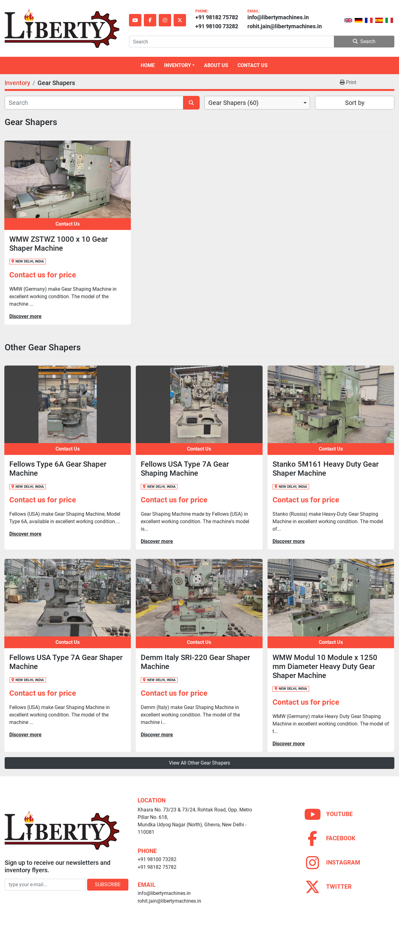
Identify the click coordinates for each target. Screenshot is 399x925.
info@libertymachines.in (278, 17)
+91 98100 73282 (216, 26)
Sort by (354, 102)
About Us (216, 65)
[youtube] (135, 20)
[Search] (231, 41)
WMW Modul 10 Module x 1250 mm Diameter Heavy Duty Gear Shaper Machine (325, 666)
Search (364, 41)
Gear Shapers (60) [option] (233, 102)
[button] (179, 65)
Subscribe (108, 884)
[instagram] (165, 20)
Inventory (177, 65)
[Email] (45, 885)
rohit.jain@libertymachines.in (284, 26)
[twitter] (180, 20)
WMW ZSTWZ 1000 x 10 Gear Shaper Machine (58, 244)
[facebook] (150, 20)
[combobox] (257, 103)
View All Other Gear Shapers (199, 763)
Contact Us (252, 65)
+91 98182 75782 (216, 17)
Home (148, 65)
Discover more (25, 316)
